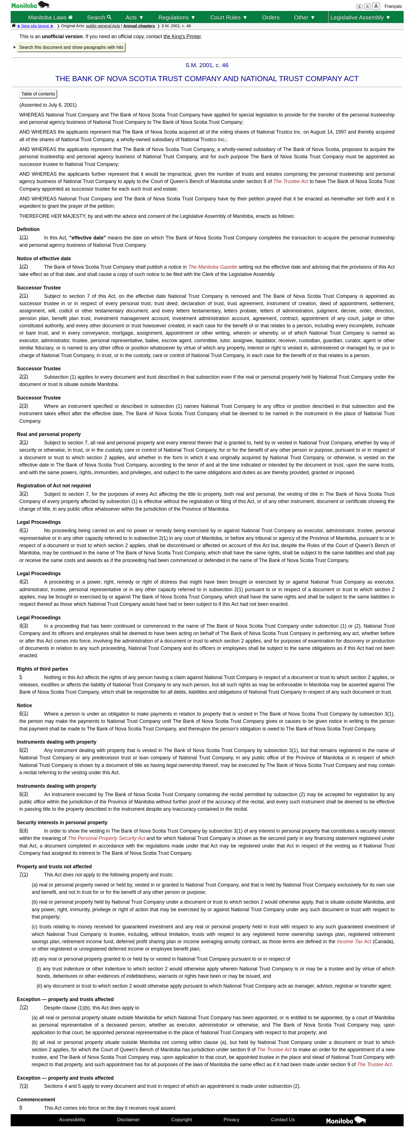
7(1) (23, 874)
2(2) (23, 376)
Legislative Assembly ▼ (360, 17)
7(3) (23, 1086)
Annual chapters (139, 26)
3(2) (23, 493)
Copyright (181, 1119)
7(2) (23, 1007)
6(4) (23, 830)
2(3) (23, 405)
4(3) (23, 625)
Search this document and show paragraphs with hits (71, 47)
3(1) (23, 442)
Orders (271, 17)
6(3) (23, 794)
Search (99, 17)
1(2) (23, 266)
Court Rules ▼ (229, 17)
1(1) (23, 237)
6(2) (23, 750)
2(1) (23, 295)
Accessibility (72, 1119)
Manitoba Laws (50, 17)
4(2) (23, 581)
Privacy (231, 1119)
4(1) (23, 530)
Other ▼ (304, 17)
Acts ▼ (134, 17)
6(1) (23, 713)
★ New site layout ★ (35, 26)
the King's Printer (182, 36)
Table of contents (38, 94)
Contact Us (283, 1119)
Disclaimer (128, 1119)
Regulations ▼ (177, 17)
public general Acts (103, 26)
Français (393, 6)
